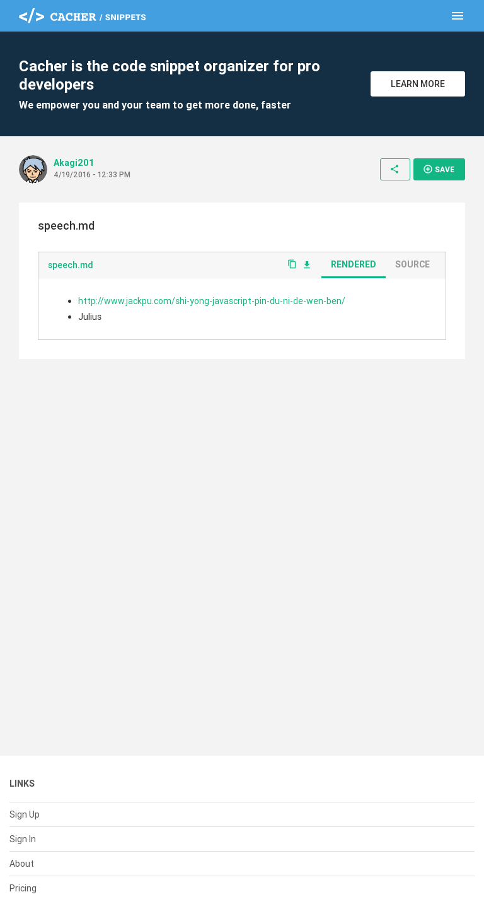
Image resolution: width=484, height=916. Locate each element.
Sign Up (24, 814)
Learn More (418, 84)
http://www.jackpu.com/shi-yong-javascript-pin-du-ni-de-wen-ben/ (211, 301)
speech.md (70, 265)
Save (438, 169)
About (21, 863)
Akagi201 (74, 162)
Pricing (23, 888)
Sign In (22, 839)
